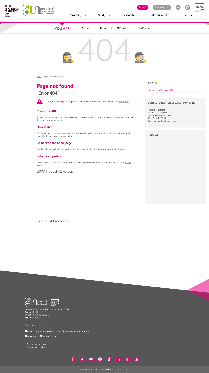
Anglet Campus (34, 331)
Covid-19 (142, 7)
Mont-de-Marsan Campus (76, 331)
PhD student (123, 28)
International (155, 15)
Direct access (160, 7)
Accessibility (107, 369)
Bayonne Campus (53, 331)
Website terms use (88, 369)
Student (85, 28)
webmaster (58, 120)
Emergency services (36, 347)
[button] (187, 7)
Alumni (103, 28)
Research (125, 15)
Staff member (145, 28)
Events (186, 15)
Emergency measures (37, 344)
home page (82, 149)
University (72, 15)
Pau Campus (33, 336)
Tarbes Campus (49, 336)
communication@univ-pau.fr (163, 121)
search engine (66, 133)
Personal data (123, 369)
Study (100, 15)
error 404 (123, 101)
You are (128, 162)
